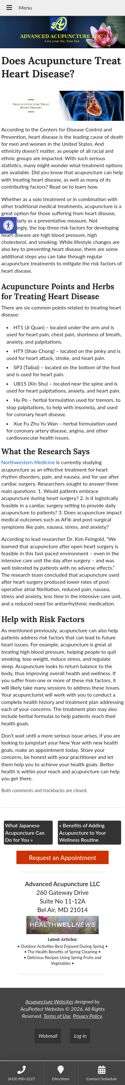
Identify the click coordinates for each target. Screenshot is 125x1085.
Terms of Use (56, 1016)
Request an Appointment (62, 857)
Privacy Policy (87, 1016)
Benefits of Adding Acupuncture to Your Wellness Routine (82, 832)
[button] (8, 225)
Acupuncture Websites (49, 1001)
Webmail (48, 1036)
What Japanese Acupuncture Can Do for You (25, 832)
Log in (80, 1036)
